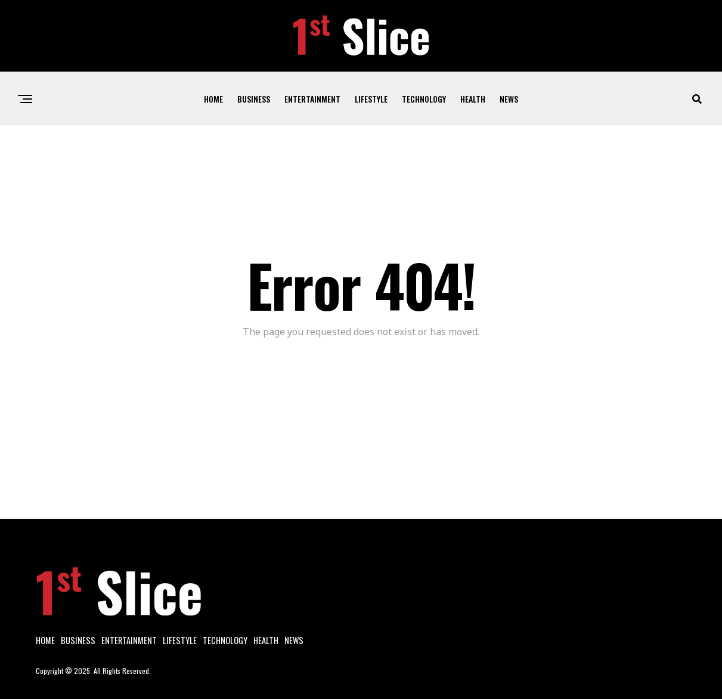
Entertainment (312, 98)
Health (472, 98)
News (509, 98)
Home (213, 98)
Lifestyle (371, 98)
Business (253, 98)
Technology (424, 98)
